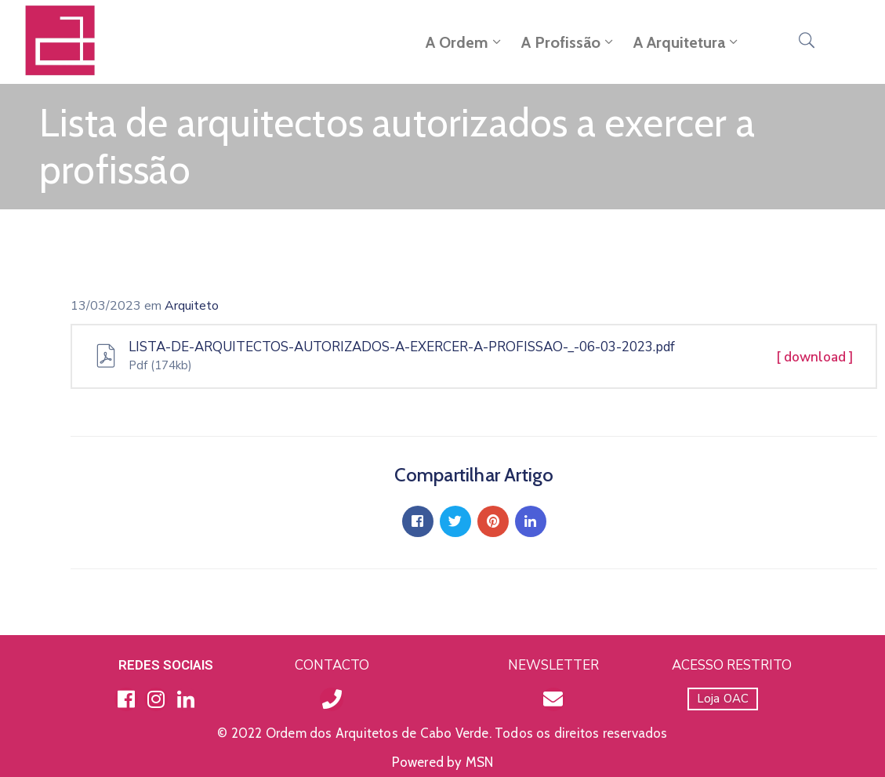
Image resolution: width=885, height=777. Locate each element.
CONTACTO (332, 665)
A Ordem (465, 42)
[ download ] (815, 357)
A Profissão (568, 42)
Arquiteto (192, 305)
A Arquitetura (687, 42)
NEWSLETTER (553, 665)
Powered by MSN (443, 762)
